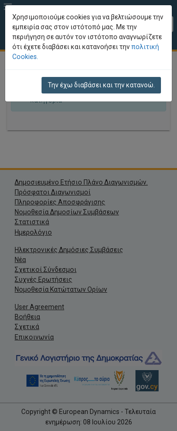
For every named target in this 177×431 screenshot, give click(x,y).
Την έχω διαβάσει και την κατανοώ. (101, 85)
